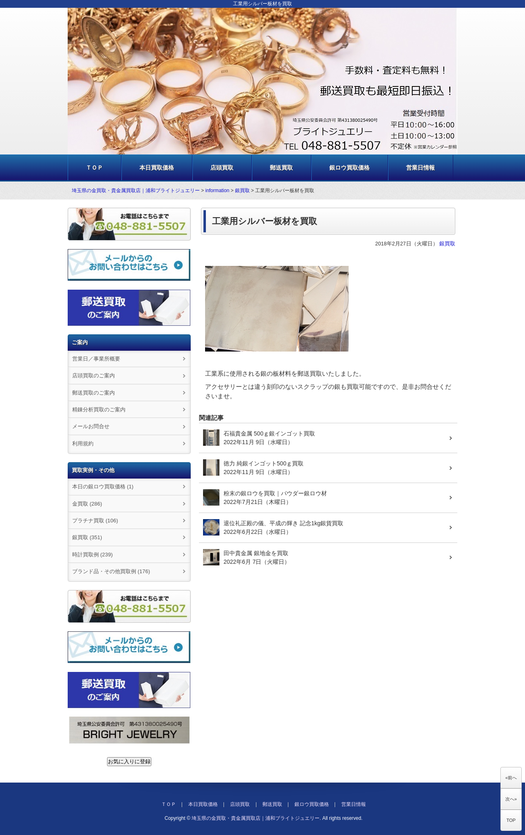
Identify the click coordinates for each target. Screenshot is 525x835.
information (217, 190)
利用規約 (83, 443)
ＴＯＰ (94, 167)
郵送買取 (281, 167)
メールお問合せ (91, 426)
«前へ (511, 777)
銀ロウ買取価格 (349, 167)
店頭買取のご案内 (93, 375)
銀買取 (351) (87, 537)
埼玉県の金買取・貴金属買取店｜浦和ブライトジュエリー (136, 190)
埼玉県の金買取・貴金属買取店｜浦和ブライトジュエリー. (256, 818)
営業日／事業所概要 (96, 359)
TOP (511, 820)
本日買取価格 (156, 167)
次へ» (511, 798)
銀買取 (242, 190)
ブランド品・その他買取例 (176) (111, 571)
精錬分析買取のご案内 (99, 409)
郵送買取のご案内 (93, 393)
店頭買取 (221, 167)
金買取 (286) (87, 504)
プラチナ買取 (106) (95, 520)
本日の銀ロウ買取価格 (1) (102, 486)
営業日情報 (420, 167)
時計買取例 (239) (92, 554)
